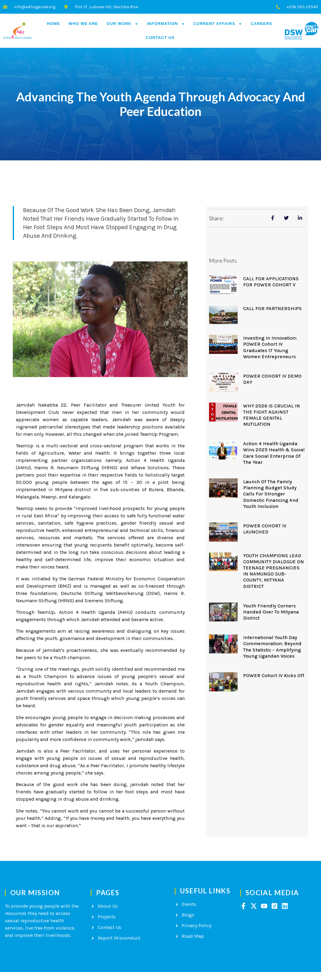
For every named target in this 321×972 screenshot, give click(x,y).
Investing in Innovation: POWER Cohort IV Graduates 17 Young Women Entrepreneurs (270, 347)
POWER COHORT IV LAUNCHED (264, 529)
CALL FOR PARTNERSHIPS (272, 308)
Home (53, 23)
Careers (261, 23)
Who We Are (83, 23)
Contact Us (160, 37)
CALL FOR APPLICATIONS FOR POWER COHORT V (271, 282)
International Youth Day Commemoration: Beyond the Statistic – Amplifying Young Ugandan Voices (272, 647)
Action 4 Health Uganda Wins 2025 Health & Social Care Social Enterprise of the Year (274, 453)
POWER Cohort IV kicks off (273, 675)
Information (166, 24)
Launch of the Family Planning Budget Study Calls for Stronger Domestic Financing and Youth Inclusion (270, 494)
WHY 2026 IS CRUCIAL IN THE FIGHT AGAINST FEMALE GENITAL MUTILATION (271, 415)
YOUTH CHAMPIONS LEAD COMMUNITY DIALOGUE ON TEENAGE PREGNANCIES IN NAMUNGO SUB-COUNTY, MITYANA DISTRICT (273, 571)
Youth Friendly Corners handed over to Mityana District (271, 612)
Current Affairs (218, 24)
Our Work (122, 24)
